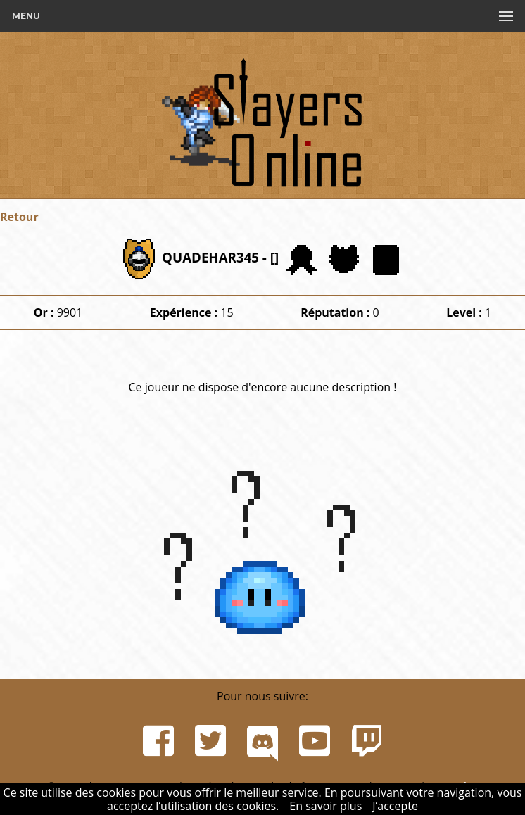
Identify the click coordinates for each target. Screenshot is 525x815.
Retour (19, 217)
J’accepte (395, 806)
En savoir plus (325, 806)
